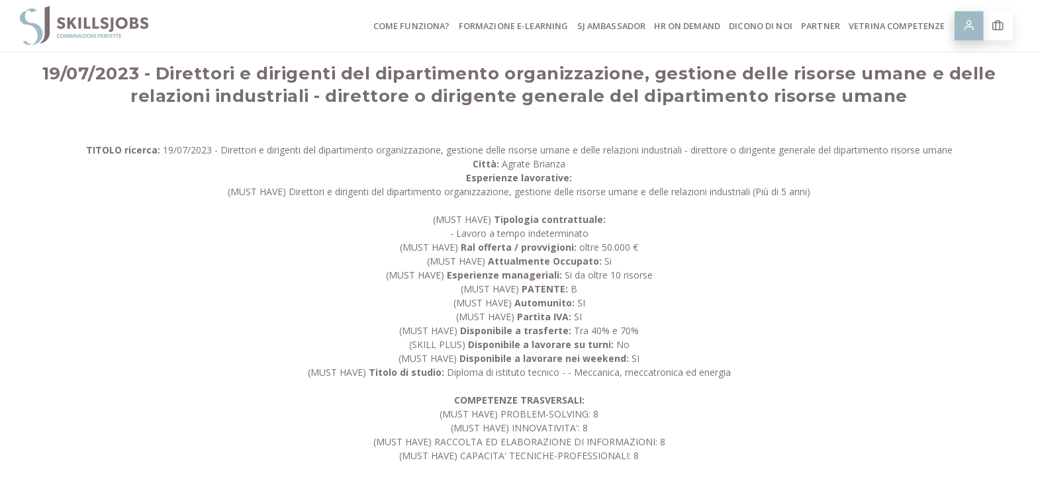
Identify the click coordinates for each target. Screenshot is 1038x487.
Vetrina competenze (897, 26)
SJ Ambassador (611, 26)
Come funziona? (411, 26)
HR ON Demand (687, 26)
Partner (820, 26)
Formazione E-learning (514, 26)
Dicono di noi (760, 26)
